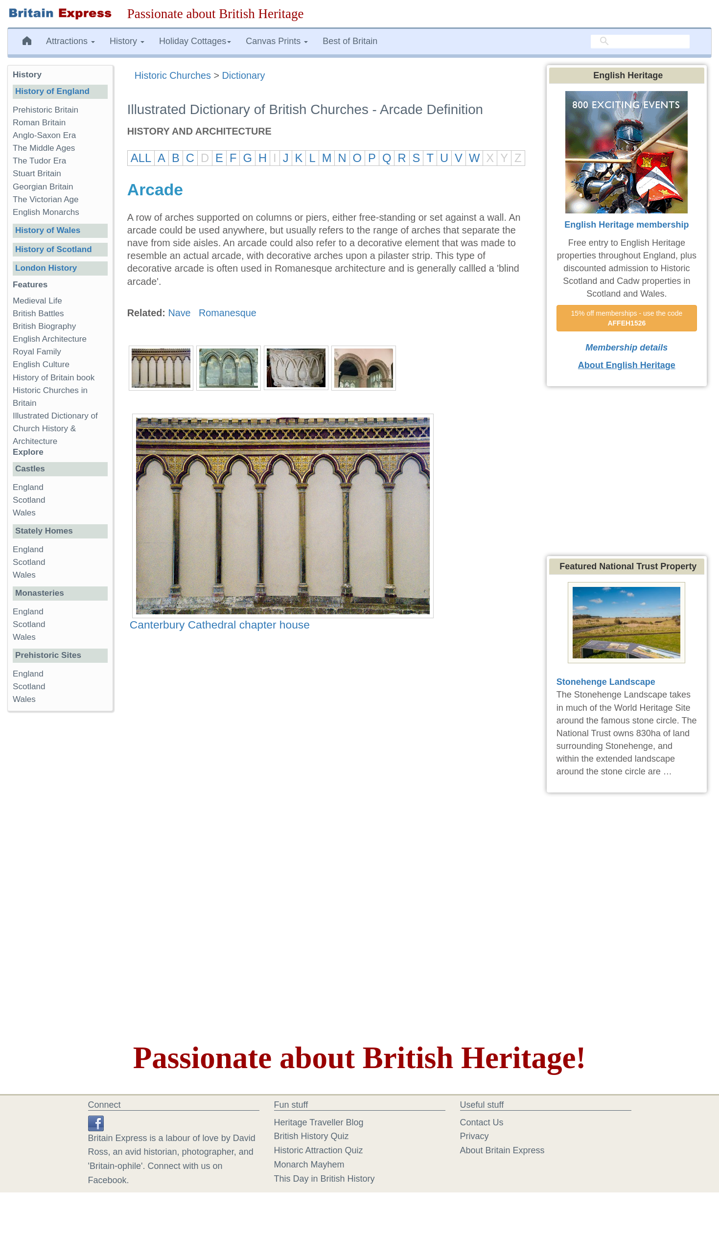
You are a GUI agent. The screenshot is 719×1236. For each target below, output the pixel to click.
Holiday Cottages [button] (195, 41)
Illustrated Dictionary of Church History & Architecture (55, 428)
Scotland (29, 500)
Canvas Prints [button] (277, 41)
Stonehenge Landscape (606, 682)
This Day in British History (324, 1179)
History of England (52, 91)
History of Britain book (53, 377)
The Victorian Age (46, 199)
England (28, 487)
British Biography (44, 326)
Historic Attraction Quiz (318, 1150)
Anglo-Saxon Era (44, 135)
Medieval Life (37, 300)
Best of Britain (350, 41)
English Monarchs (46, 212)
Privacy (474, 1136)
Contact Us (482, 1122)
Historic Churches (173, 75)
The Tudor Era (39, 160)
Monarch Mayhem (309, 1164)
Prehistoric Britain (45, 110)
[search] (640, 41)
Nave (179, 312)
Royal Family (37, 351)
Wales (24, 512)
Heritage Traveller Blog (319, 1122)
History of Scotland (53, 249)
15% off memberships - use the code (627, 318)
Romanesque (227, 312)
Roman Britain (39, 122)
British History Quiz (311, 1136)
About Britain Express (502, 1150)
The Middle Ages (44, 148)
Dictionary (243, 75)
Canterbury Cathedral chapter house (220, 624)
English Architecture (50, 339)
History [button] (127, 41)
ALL (141, 157)
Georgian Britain (43, 186)
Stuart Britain (37, 173)
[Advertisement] (60, 870)
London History (46, 268)
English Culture (41, 364)
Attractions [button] (70, 41)
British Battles (38, 313)
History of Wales (47, 230)
